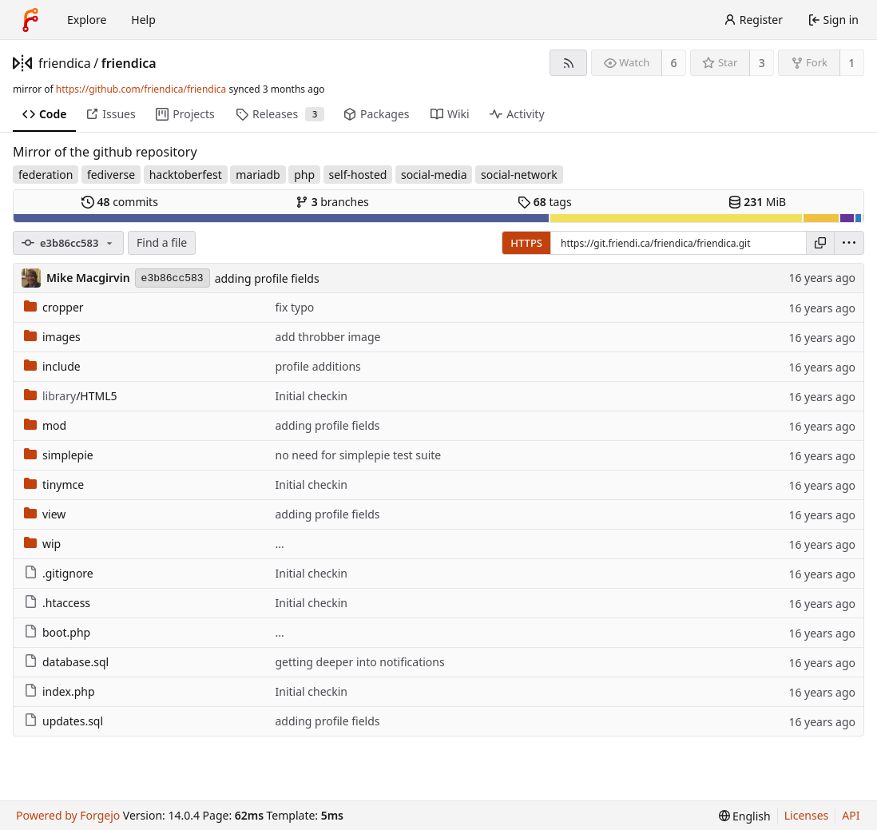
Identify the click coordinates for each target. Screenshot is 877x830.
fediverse (111, 174)
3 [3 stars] (762, 62)
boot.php (57, 632)
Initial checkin (311, 395)
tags (544, 201)
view (44, 514)
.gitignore (58, 573)
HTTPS (526, 243)
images (52, 336)
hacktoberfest (185, 174)
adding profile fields (267, 278)
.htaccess (57, 602)
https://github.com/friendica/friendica (141, 89)
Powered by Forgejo (68, 815)
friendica (64, 63)
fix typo (294, 307)
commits (119, 201)
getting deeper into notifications (359, 661)
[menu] (849, 243)
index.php (59, 691)
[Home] (30, 20)
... (279, 543)
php (304, 174)
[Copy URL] (820, 243)
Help (143, 19)
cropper (54, 307)
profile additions (317, 366)
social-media (434, 174)
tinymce (54, 484)
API (850, 815)
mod (45, 425)
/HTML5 (70, 395)
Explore (86, 19)
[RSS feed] (568, 63)
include (52, 366)
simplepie (58, 455)
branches (332, 201)
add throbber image (327, 336)
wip (42, 543)
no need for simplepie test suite (358, 455)
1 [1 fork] (851, 62)
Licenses (806, 815)
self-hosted (358, 174)
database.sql (66, 661)
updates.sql (63, 721)
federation (45, 174)
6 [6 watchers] (674, 62)
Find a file (162, 242)
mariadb (258, 174)
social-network (519, 174)
